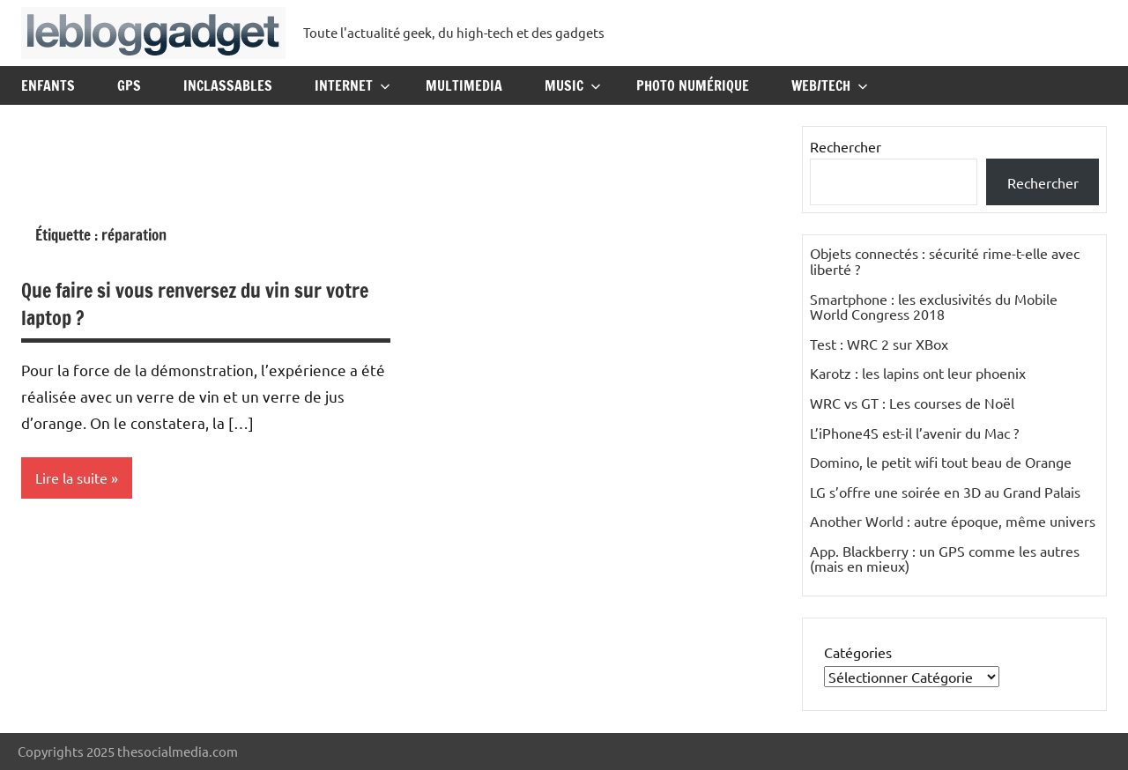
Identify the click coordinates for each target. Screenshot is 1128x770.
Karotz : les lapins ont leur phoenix (918, 372)
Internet (352, 85)
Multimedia (464, 85)
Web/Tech (829, 85)
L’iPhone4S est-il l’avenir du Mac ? (914, 432)
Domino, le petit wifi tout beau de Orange (941, 461)
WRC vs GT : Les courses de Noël (912, 402)
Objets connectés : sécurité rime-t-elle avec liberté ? (945, 261)
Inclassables (227, 85)
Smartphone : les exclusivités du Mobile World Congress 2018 (934, 306)
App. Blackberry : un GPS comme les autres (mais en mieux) (945, 558)
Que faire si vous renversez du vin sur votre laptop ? (194, 304)
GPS (129, 85)
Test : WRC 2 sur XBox (879, 343)
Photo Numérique (692, 85)
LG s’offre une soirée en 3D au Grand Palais (945, 491)
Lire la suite (71, 477)
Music (573, 85)
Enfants (48, 85)
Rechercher (845, 146)
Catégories (858, 652)
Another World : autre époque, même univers (952, 520)
